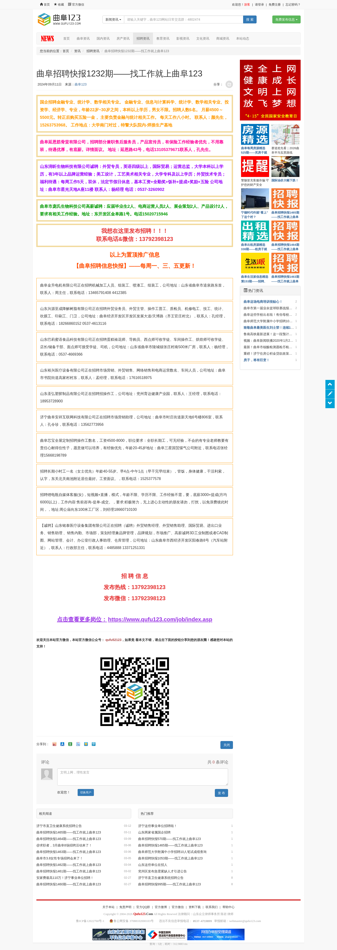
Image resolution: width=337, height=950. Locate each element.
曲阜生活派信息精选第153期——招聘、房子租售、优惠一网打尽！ (254, 278)
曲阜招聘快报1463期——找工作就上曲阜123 (68, 852)
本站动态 (242, 38)
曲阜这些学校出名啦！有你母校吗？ (270, 314)
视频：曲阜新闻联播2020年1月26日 (269, 340)
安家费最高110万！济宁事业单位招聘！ (65, 878)
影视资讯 (182, 38)
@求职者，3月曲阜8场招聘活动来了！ (64, 845)
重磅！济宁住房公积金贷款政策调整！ (271, 353)
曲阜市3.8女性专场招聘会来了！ (59, 858)
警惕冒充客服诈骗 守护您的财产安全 (255, 182)
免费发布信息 (286, 19)
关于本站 (108, 907)
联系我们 (212, 907)
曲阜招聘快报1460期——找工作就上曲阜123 (68, 884)
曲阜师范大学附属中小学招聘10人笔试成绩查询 (172, 852)
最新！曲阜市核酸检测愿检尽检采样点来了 (274, 347)
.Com (143, 914)
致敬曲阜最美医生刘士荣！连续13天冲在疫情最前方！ (283, 327)
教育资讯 (162, 38)
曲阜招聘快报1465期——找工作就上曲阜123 (68, 832)
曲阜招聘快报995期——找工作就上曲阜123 (169, 884)
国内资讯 (103, 38)
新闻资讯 (113, 19)
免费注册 (275, 4)
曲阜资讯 (83, 38)
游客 (247, 4)
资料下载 (195, 907)
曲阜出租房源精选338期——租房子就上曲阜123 (254, 246)
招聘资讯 (143, 38)
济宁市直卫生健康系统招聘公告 (59, 826)
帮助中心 (229, 907)
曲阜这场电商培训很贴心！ (263, 301)
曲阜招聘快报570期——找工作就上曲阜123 (169, 839)
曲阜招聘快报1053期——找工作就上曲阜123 (170, 858)
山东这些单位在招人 (152, 865)
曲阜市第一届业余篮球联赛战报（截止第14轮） (278, 308)
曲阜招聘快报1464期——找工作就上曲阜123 (68, 839)
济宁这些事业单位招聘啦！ (157, 826)
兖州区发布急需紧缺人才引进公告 (162, 871)
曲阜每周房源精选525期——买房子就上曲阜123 (254, 150)
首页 (45, 4)
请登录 (259, 4)
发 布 (221, 793)
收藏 (59, 4)
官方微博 (161, 907)
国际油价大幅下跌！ (285, 180)
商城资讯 (222, 38)
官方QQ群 (143, 907)
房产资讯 (123, 38)
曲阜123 (80, 84)
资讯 (77, 51)
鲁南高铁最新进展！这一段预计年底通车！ (274, 334)
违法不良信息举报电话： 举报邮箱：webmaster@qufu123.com (210, 921)
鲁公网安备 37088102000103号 (132, 921)
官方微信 (76, 4)
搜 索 (250, 19)
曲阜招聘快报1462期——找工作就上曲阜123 (68, 865)
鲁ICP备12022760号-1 (90, 921)
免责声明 (125, 907)
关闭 (226, 745)
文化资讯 (202, 38)
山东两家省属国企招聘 (154, 832)
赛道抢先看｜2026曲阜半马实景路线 (285, 150)
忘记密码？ (293, 4)
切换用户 (85, 792)
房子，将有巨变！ (257, 360)
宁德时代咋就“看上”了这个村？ (254, 214)
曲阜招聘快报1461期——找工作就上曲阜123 (68, 871)
